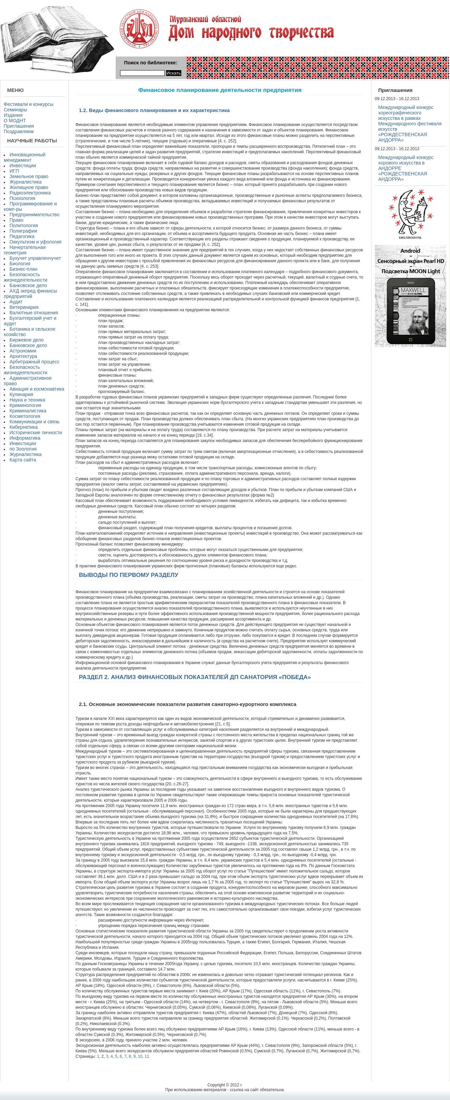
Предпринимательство (35, 214)
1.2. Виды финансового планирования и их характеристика (154, 110)
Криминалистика (28, 410)
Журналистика (25, 182)
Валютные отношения (34, 312)
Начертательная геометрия (25, 250)
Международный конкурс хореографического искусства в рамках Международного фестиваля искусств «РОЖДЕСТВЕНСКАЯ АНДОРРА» (409, 124)
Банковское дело (28, 285)
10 (140, 1056)
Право (16, 220)
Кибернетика (24, 427)
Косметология (25, 416)
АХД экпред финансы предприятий (30, 293)
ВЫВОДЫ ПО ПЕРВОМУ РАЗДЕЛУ (128, 574)
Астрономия (23, 350)
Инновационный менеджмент (24, 157)
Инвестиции (23, 165)
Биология (20, 263)
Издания (13, 115)
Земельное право (29, 176)
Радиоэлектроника (30, 192)
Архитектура (23, 356)
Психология (22, 198)
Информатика (25, 438)
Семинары (15, 109)
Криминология (25, 405)
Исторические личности (36, 432)
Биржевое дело (27, 340)
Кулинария (21, 394)
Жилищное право (29, 187)
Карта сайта (23, 459)
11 (147, 1056)
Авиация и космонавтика (37, 389)
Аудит (16, 301)
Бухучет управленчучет (35, 258)
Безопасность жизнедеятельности (25, 277)
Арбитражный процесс (35, 361)
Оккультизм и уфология (36, 242)
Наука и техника (27, 400)
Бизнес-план (23, 269)
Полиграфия (23, 231)
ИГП (14, 171)
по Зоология (23, 449)
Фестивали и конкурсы (28, 104)
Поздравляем (19, 131)
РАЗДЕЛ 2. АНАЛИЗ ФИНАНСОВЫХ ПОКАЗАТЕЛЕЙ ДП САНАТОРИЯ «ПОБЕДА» (195, 677)
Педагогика (22, 236)
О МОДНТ (15, 120)
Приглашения (19, 126)
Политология (24, 225)
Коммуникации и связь (35, 421)
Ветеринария (24, 307)
